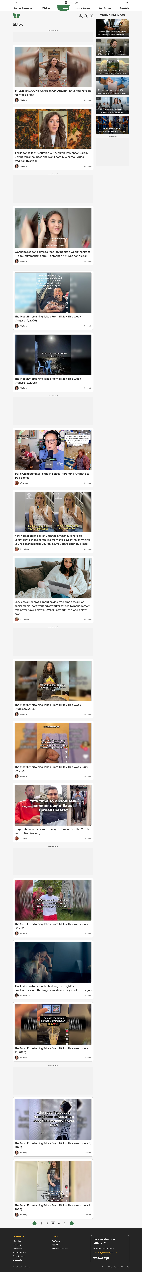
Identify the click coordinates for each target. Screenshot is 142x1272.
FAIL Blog (17, 1245)
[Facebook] (86, 16)
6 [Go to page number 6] (59, 1223)
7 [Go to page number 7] (65, 1223)
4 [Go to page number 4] (47, 1223)
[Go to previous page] (34, 1223)
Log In (127, 3)
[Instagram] (81, 16)
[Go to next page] (72, 1223)
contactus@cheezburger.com (105, 1253)
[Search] (17, 2)
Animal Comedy (19, 1252)
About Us (55, 1245)
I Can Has (17, 1241)
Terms (104, 1267)
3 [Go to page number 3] (41, 1223)
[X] (91, 16)
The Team (56, 1241)
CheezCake (17, 1260)
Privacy (110, 1267)
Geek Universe (19, 1256)
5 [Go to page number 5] (53, 1223)
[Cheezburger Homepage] (110, 1258)
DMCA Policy (125, 1267)
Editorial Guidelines (60, 1248)
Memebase (17, 1248)
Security (116, 1267)
